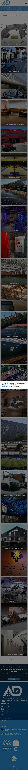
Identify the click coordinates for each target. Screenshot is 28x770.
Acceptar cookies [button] (5, 386)
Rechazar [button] (10, 386)
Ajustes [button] (14, 386)
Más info (17, 386)
